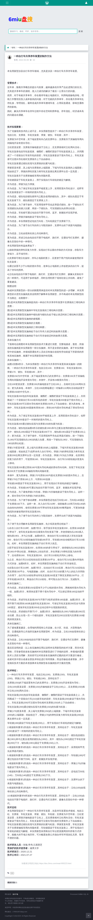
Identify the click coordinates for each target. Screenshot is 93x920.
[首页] (8, 47)
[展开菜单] (7, 3)
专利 (13, 48)
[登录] (86, 2)
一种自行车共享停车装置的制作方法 (33, 48)
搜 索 (81, 31)
